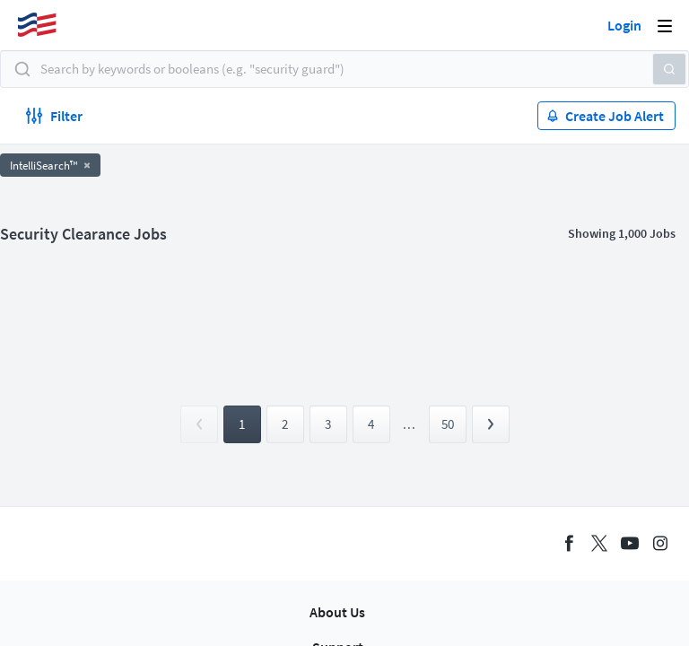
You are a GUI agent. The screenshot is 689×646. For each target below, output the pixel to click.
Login (624, 25)
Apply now (166, 129)
